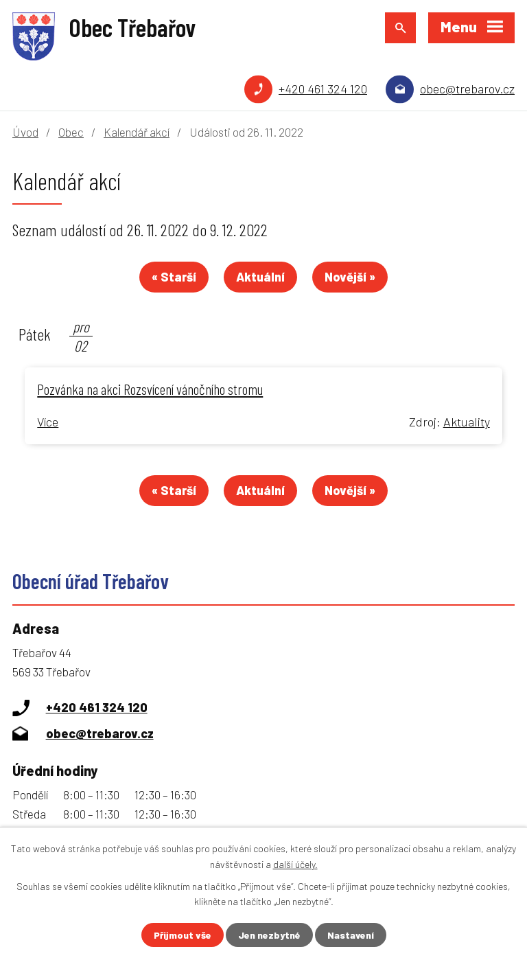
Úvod (25, 132)
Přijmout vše (182, 935)
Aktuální (260, 276)
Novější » (350, 276)
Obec (71, 132)
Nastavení (350, 935)
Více (47, 421)
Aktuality (466, 421)
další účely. (295, 863)
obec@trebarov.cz (467, 88)
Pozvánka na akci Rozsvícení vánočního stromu (150, 389)
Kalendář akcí (136, 132)
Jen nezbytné (269, 935)
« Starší (174, 276)
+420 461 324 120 (323, 88)
